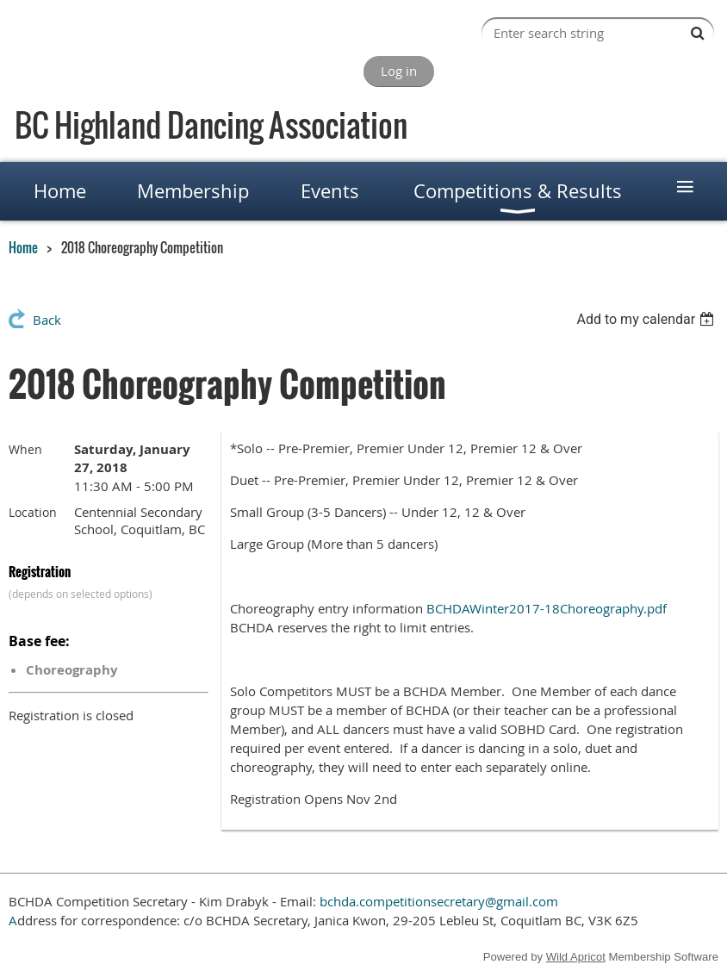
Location (33, 512)
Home (23, 247)
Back (47, 319)
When (25, 449)
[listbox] (647, 319)
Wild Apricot (576, 956)
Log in (399, 70)
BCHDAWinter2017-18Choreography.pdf (546, 608)
